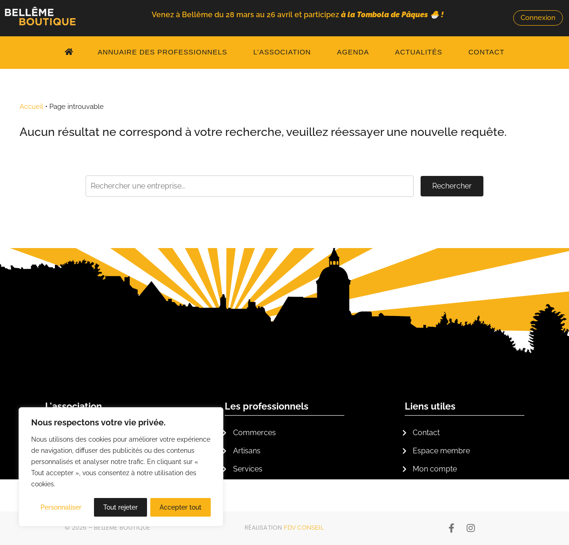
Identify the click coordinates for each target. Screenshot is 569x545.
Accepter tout (180, 507)
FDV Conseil (304, 527)
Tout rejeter (120, 507)
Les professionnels (266, 406)
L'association (73, 406)
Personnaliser (60, 507)
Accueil (31, 106)
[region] (121, 467)
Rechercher (452, 186)
